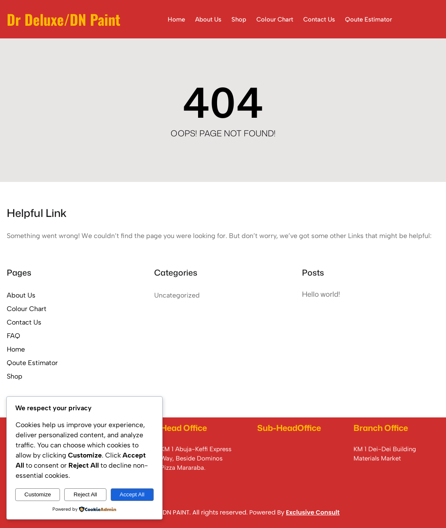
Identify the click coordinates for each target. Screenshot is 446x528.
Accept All (132, 494)
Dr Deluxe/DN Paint (63, 19)
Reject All (85, 494)
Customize (37, 494)
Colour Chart (26, 309)
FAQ (13, 336)
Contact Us (24, 322)
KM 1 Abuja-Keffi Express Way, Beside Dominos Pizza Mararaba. (195, 458)
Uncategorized (177, 295)
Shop (14, 376)
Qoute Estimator (32, 363)
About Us (21, 295)
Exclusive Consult (313, 512)
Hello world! (321, 294)
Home (16, 349)
